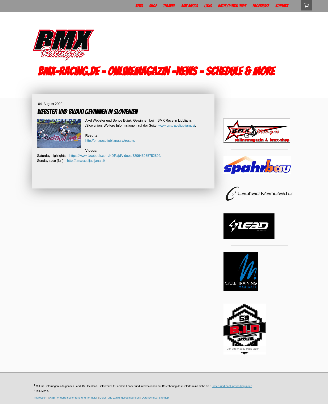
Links (208, 6)
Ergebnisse (260, 6)
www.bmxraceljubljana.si (176, 125)
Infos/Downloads (232, 6)
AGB (52, 397)
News (139, 6)
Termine (169, 6)
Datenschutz (149, 397)
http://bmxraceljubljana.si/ (86, 160)
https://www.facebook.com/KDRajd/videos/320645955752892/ (115, 155)
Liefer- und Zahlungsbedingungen (232, 386)
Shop (153, 6)
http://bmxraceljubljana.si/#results (110, 140)
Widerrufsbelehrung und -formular (77, 397)
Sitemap (164, 397)
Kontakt (281, 6)
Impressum (40, 397)
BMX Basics (189, 6)
